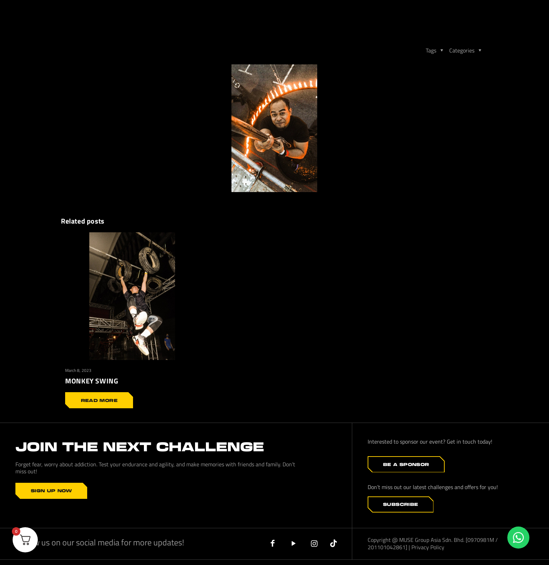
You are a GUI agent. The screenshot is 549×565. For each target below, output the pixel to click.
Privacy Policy (427, 547)
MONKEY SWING (91, 381)
